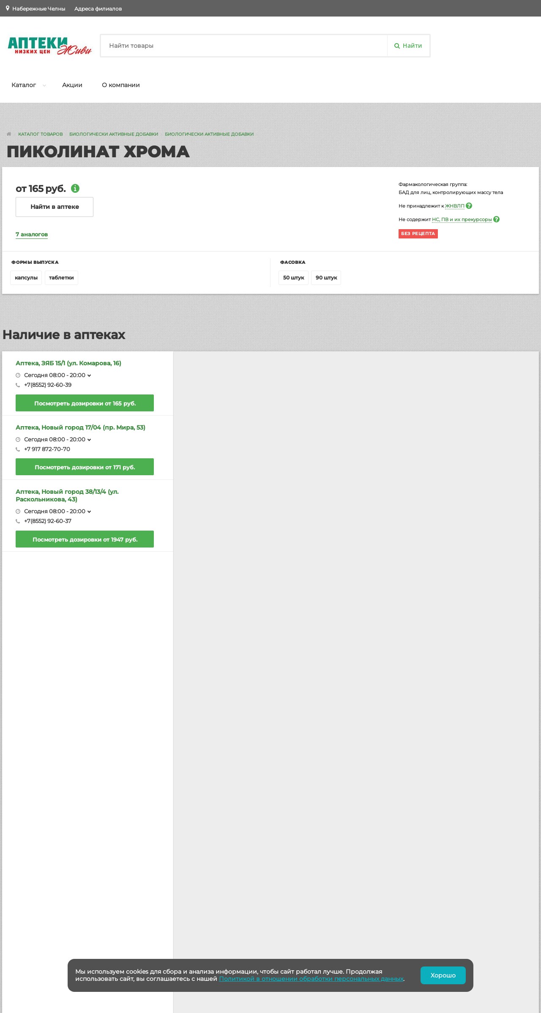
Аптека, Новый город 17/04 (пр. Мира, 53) (80, 427)
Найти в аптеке (54, 207)
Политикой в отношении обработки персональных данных (311, 979)
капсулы (26, 277)
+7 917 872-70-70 (47, 449)
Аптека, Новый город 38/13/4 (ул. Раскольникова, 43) (67, 495)
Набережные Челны (38, 8)
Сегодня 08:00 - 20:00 (54, 375)
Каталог (23, 85)
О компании (121, 85)
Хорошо (443, 975)
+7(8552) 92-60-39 (47, 384)
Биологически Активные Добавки (113, 134)
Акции (72, 85)
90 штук (326, 277)
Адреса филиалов (98, 8)
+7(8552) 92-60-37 (47, 520)
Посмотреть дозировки (85, 403)
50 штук (293, 277)
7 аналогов (32, 234)
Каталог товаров (40, 134)
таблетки (61, 277)
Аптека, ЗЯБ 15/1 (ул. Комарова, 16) (68, 363)
